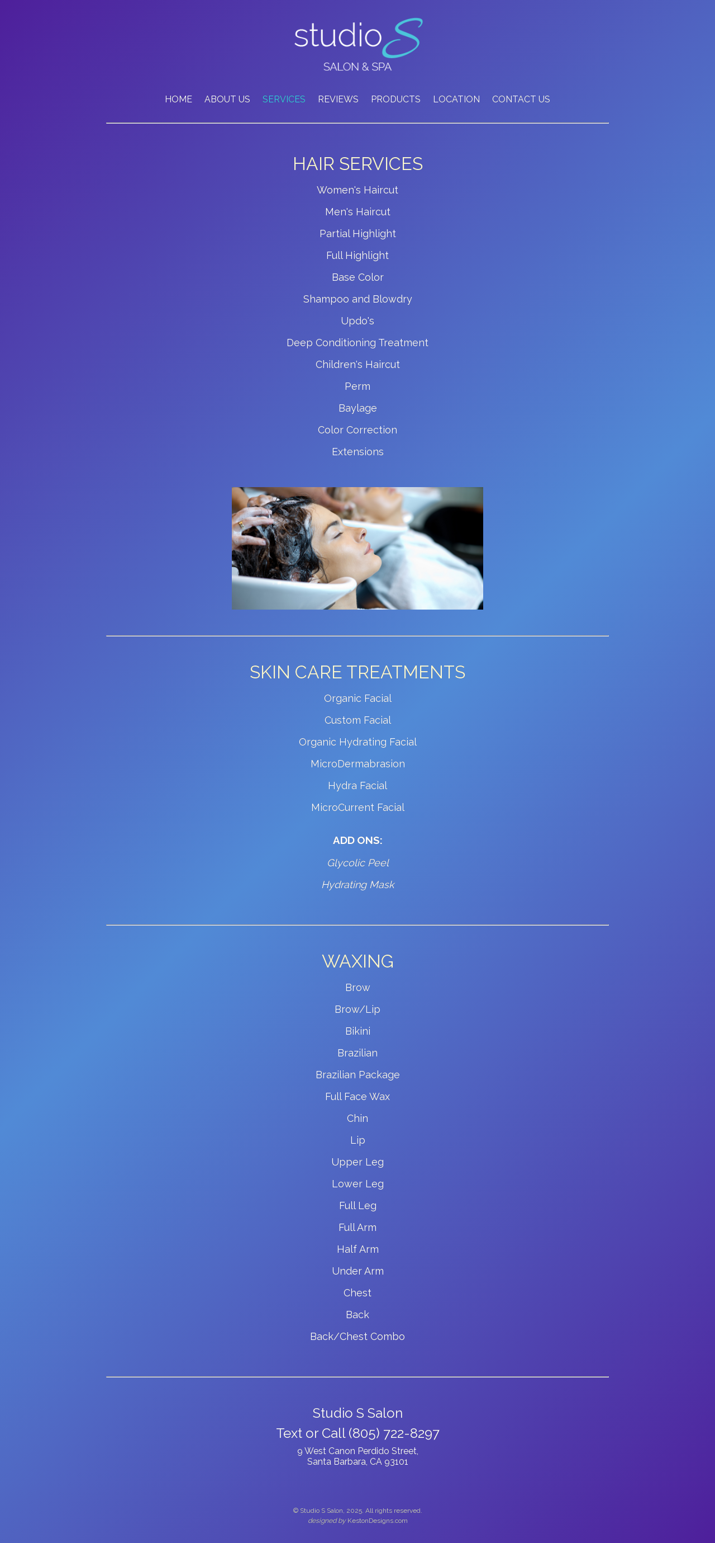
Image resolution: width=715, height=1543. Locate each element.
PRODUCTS (396, 99)
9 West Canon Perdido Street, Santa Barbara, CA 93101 (357, 1456)
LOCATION (456, 99)
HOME (178, 99)
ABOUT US (227, 99)
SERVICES (284, 99)
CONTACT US (521, 99)
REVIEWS (338, 99)
